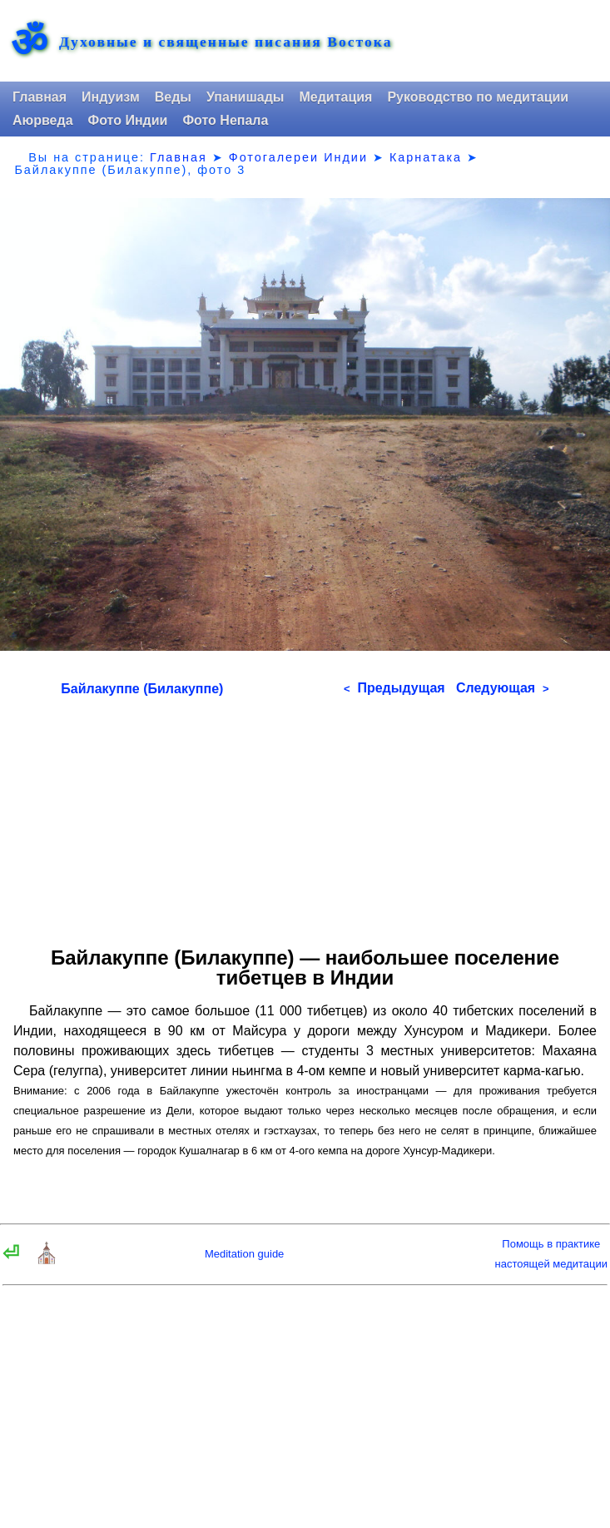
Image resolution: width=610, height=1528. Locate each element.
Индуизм (111, 97)
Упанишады (245, 97)
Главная (39, 97)
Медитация (335, 97)
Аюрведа (42, 120)
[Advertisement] (304, 815)
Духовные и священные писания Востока (225, 42)
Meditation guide (244, 1254)
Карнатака (425, 157)
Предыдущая (394, 688)
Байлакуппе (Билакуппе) (142, 689)
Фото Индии (128, 120)
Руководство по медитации (477, 97)
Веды (173, 97)
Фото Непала (225, 120)
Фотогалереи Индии (298, 157)
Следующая (502, 688)
